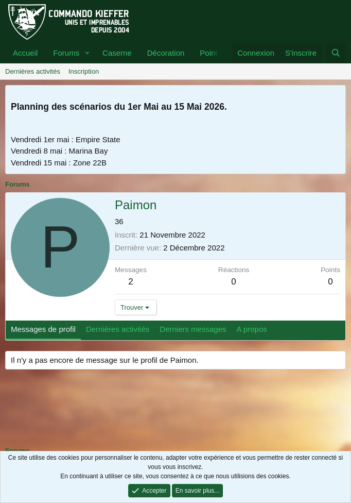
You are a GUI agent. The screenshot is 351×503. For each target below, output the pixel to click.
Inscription (83, 71)
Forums (66, 52)
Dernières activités (32, 71)
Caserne (117, 52)
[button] (87, 53)
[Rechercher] (336, 53)
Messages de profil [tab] (43, 329)
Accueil (25, 52)
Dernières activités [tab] (117, 329)
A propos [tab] (252, 329)
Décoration (166, 52)
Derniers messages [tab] (193, 329)
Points (210, 52)
